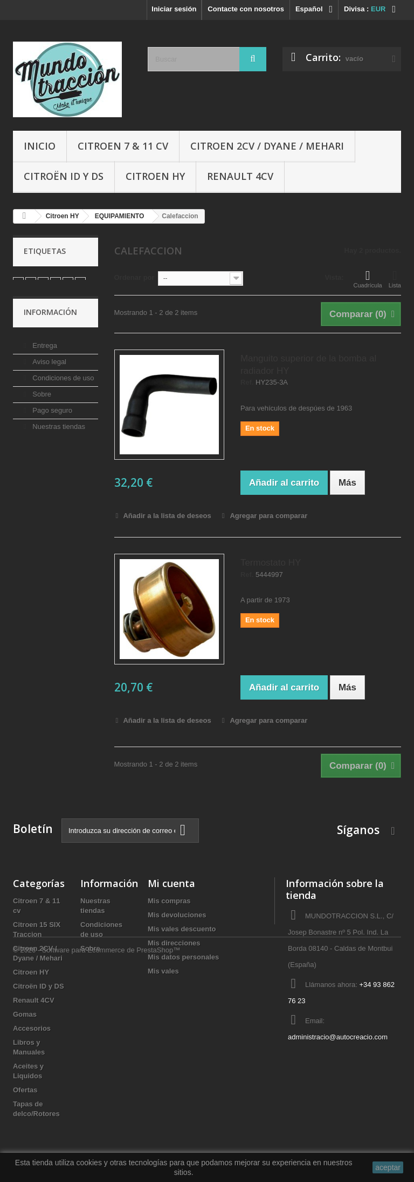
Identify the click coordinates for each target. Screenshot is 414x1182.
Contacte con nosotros (246, 9)
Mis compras (169, 901)
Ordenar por (134, 277)
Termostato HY (270, 563)
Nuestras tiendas (58, 442)
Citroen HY (155, 176)
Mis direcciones (174, 943)
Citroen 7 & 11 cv (123, 145)
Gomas (25, 1014)
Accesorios (32, 1028)
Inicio (40, 145)
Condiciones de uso (62, 393)
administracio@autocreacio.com (338, 1037)
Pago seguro (51, 426)
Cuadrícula (368, 278)
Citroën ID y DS (64, 176)
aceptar (388, 1167)
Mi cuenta (171, 883)
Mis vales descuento (182, 929)
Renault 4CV (240, 176)
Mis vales (163, 971)
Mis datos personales (183, 957)
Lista (395, 278)
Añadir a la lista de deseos (166, 516)
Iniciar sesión (173, 9)
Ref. (247, 382)
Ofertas (25, 1090)
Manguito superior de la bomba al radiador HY (308, 364)
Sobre (41, 410)
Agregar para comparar (268, 516)
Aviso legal (48, 377)
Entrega (44, 361)
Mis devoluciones (177, 915)
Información (50, 332)
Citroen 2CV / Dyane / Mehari (267, 145)
